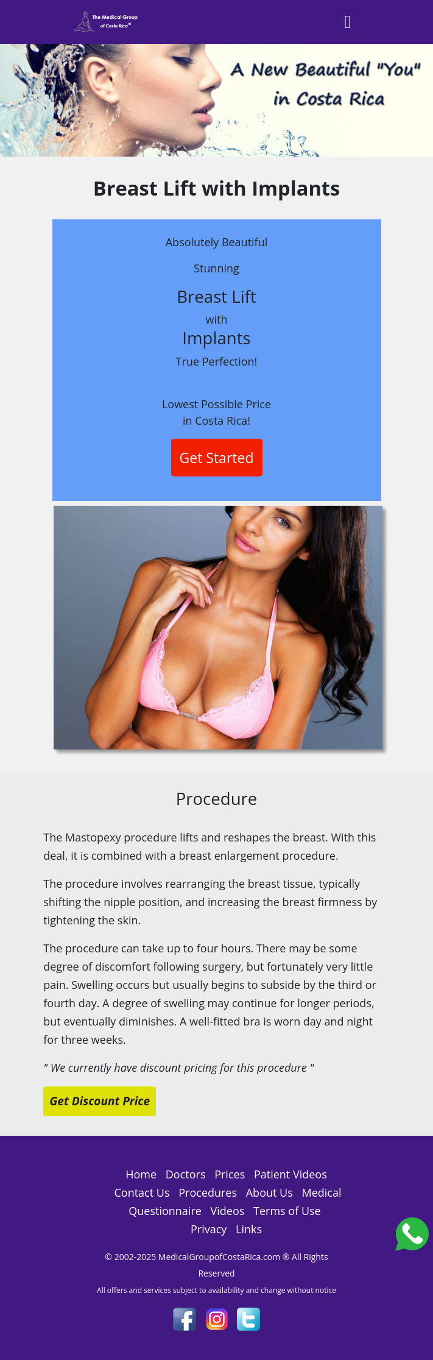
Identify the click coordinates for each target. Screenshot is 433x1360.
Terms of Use (287, 1210)
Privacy (209, 1229)
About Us (269, 1192)
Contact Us (141, 1192)
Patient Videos (290, 1174)
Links (249, 1229)
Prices (229, 1174)
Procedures (207, 1192)
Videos (228, 1210)
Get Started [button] (217, 457)
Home (141, 1174)
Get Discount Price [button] (99, 1101)
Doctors (186, 1174)
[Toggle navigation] (348, 22)
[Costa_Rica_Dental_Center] (412, 1232)
